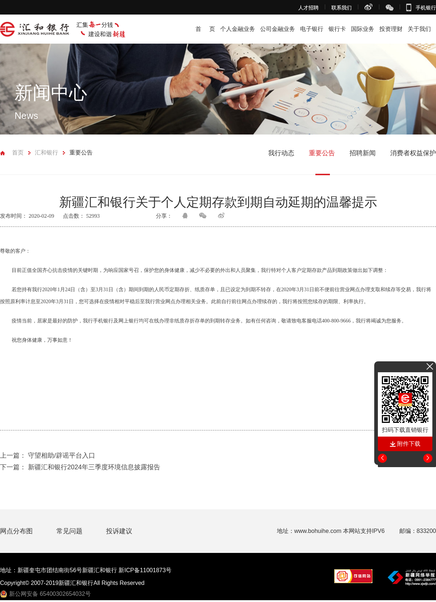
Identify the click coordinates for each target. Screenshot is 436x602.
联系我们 (341, 7)
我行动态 (281, 153)
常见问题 (70, 531)
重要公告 (81, 152)
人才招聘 (308, 7)
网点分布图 (17, 531)
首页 (18, 152)
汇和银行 (46, 152)
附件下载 (405, 444)
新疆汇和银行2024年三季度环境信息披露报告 (80, 467)
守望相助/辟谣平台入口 (47, 455)
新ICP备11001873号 (144, 570)
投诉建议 (119, 531)
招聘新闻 (363, 153)
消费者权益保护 (413, 153)
